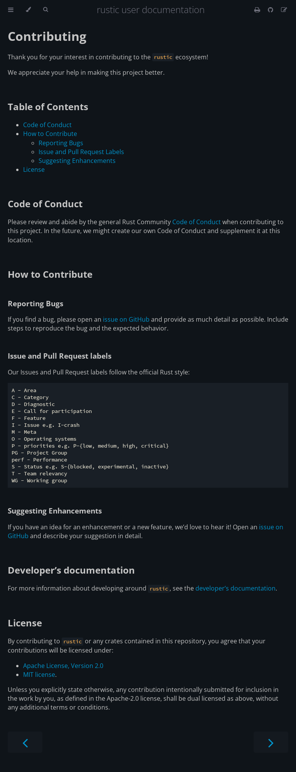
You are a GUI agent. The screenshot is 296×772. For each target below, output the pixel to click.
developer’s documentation (235, 588)
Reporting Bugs (61, 143)
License (34, 169)
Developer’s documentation (71, 570)
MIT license (39, 674)
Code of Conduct (47, 125)
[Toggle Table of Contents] (11, 9)
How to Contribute (50, 133)
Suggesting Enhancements (77, 160)
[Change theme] (28, 9)
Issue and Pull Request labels (59, 356)
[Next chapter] (271, 742)
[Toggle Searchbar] (45, 9)
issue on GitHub (126, 319)
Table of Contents (48, 106)
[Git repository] (271, 9)
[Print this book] (258, 9)
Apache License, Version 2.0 (63, 665)
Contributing (47, 36)
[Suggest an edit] (284, 9)
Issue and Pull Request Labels (81, 152)
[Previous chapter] (25, 742)
